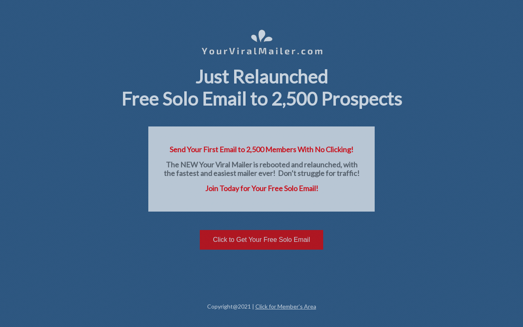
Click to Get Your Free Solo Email (261, 239)
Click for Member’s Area (285, 306)
